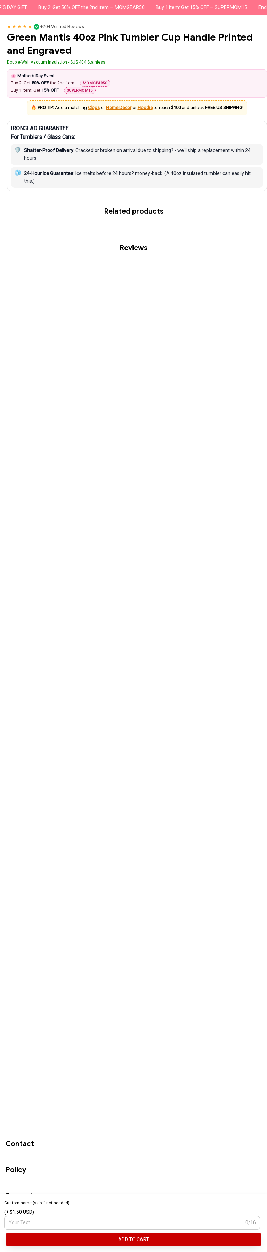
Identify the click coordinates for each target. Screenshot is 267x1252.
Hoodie (145, 107)
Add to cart (133, 1239)
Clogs (94, 107)
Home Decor (118, 107)
